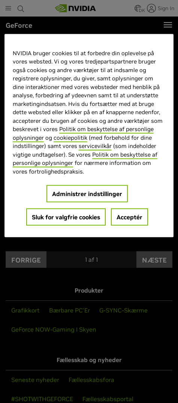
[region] (89, 136)
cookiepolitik (70, 137)
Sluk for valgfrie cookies (66, 217)
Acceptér (129, 217)
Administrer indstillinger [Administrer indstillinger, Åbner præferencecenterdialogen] (87, 194)
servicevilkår (95, 145)
